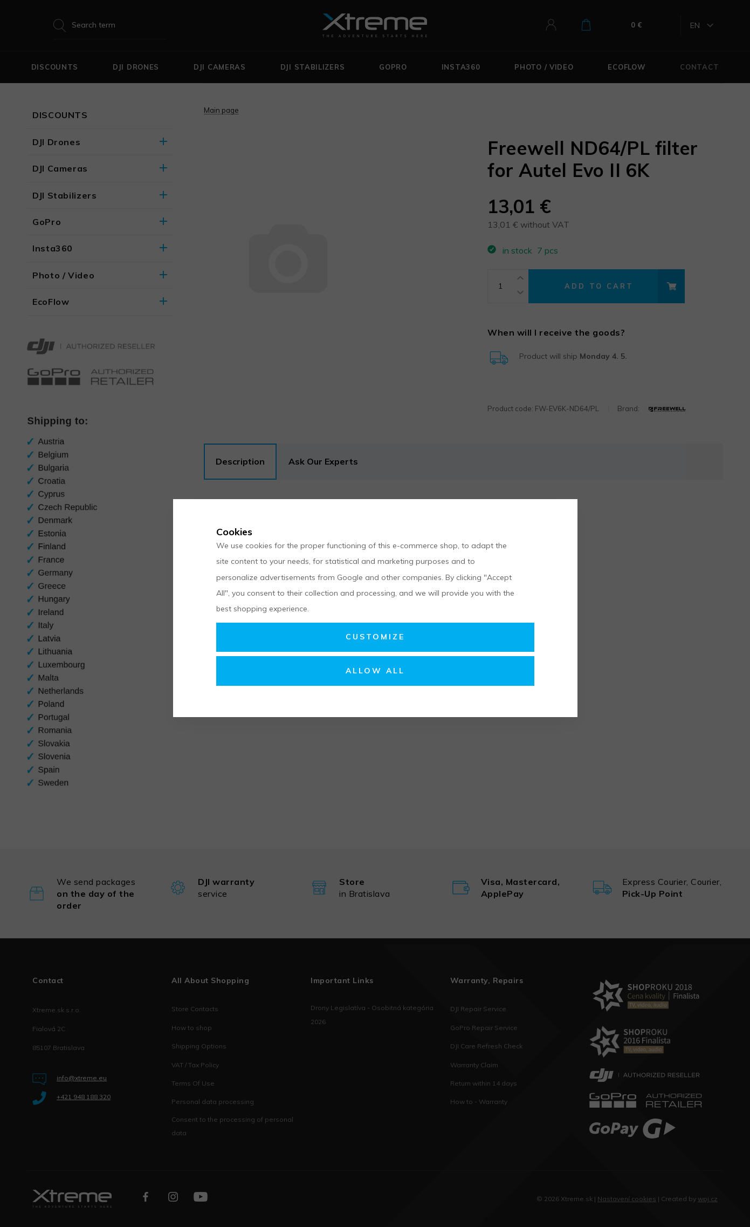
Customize (375, 637)
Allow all (375, 671)
